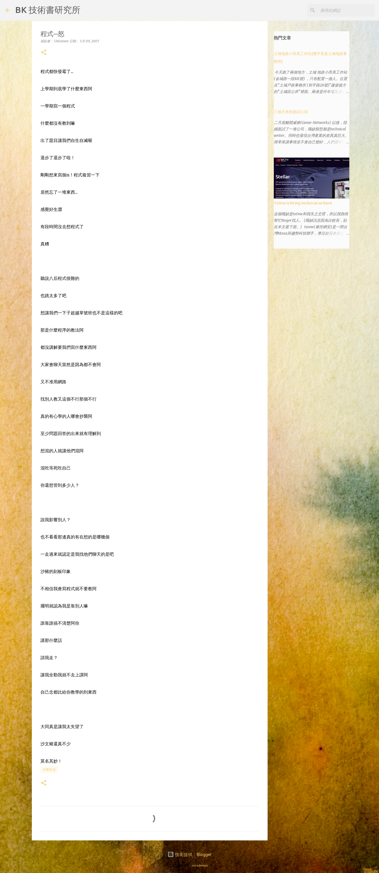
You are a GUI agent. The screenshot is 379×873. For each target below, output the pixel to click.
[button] (43, 52)
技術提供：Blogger (190, 854)
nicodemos (200, 865)
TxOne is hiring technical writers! (303, 203)
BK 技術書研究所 (47, 10)
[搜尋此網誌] (346, 10)
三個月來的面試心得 (291, 112)
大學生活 (49, 769)
